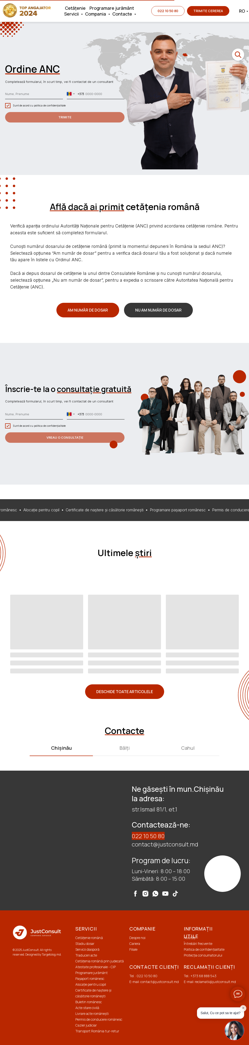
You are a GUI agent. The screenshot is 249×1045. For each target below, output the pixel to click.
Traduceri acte (86, 955)
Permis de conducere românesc (98, 1019)
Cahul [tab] (188, 748)
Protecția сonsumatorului (203, 955)
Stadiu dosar (84, 943)
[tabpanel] (124, 840)
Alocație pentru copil (90, 984)
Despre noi (137, 937)
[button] (208, 11)
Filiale (133, 949)
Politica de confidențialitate (204, 949)
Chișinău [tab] (61, 748)
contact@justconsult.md (165, 844)
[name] (34, 94)
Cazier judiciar (86, 1025)
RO (242, 11)
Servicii (72, 14)
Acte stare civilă (87, 1007)
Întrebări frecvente (198, 943)
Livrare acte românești (92, 1013)
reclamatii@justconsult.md (215, 981)
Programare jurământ (111, 8)
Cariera (134, 943)
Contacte (122, 14)
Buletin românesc (88, 1002)
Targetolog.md (51, 954)
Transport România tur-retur (97, 1031)
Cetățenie (75, 8)
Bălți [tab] (125, 748)
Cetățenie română (89, 937)
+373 (194, 976)
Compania (96, 14)
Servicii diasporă (87, 949)
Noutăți (190, 937)
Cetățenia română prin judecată (99, 961)
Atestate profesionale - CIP (95, 967)
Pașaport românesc (89, 978)
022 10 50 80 (148, 836)
